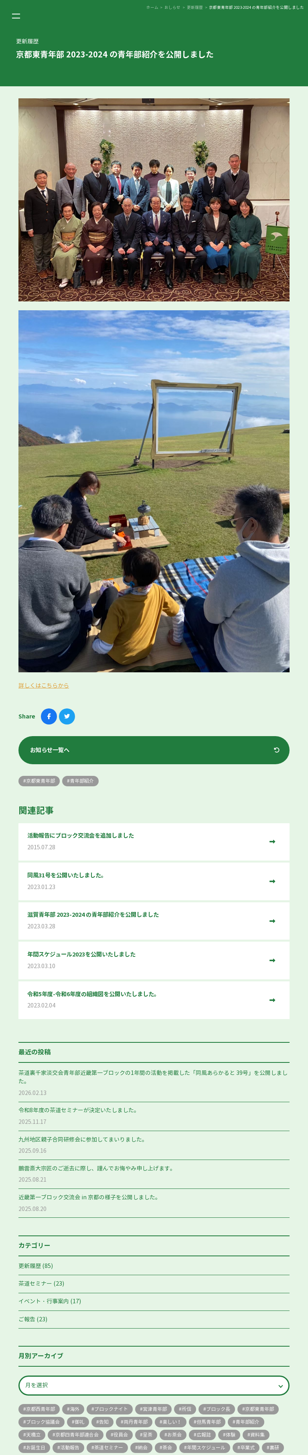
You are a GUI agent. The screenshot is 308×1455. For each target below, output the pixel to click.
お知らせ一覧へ (49, 750)
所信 (186, 1409)
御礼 (79, 1422)
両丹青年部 (136, 1422)
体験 (230, 1435)
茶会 (167, 1448)
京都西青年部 (40, 1409)
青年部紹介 (247, 1422)
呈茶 (147, 1435)
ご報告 (26, 1319)
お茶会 (174, 1435)
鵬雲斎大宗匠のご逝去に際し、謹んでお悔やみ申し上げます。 (97, 1168)
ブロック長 (218, 1409)
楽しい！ (172, 1422)
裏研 (274, 1448)
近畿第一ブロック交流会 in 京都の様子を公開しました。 (89, 1197)
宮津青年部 (155, 1409)
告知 (104, 1422)
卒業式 (247, 1448)
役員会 (120, 1435)
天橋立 (33, 1435)
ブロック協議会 (43, 1422)
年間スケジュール (206, 1448)
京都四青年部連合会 (77, 1435)
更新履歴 (29, 1266)
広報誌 (204, 1435)
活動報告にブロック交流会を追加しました (145, 842)
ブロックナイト (111, 1409)
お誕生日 (35, 1448)
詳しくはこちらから (43, 685)
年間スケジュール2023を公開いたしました (145, 961)
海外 (74, 1409)
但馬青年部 (209, 1422)
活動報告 (69, 1448)
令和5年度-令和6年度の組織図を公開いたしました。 (145, 1000)
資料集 (257, 1435)
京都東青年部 (259, 1409)
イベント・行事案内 (43, 1301)
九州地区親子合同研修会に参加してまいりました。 (83, 1139)
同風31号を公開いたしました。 (145, 881)
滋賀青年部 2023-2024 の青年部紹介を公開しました (145, 921)
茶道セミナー (35, 1283)
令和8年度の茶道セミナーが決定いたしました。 (79, 1110)
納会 (143, 1448)
